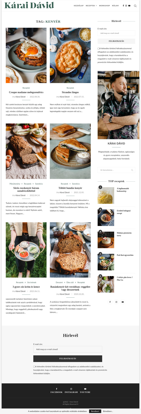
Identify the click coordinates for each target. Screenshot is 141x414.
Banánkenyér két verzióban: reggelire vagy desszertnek (70, 288)
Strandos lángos (70, 92)
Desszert (59, 282)
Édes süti (70, 282)
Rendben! (95, 411)
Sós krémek (31, 282)
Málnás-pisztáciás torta (124, 234)
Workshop (104, 6)
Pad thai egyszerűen (125, 255)
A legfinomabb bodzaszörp (123, 189)
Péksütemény (15, 184)
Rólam (115, 6)
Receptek (90, 6)
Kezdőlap (79, 6)
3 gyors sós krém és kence (26, 286)
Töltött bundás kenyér (70, 188)
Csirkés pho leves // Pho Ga (125, 278)
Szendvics (39, 184)
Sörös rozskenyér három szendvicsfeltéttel (26, 189)
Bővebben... (108, 411)
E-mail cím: (116, 31)
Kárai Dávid (20, 96)
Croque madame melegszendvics (26, 92)
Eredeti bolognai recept (124, 212)
